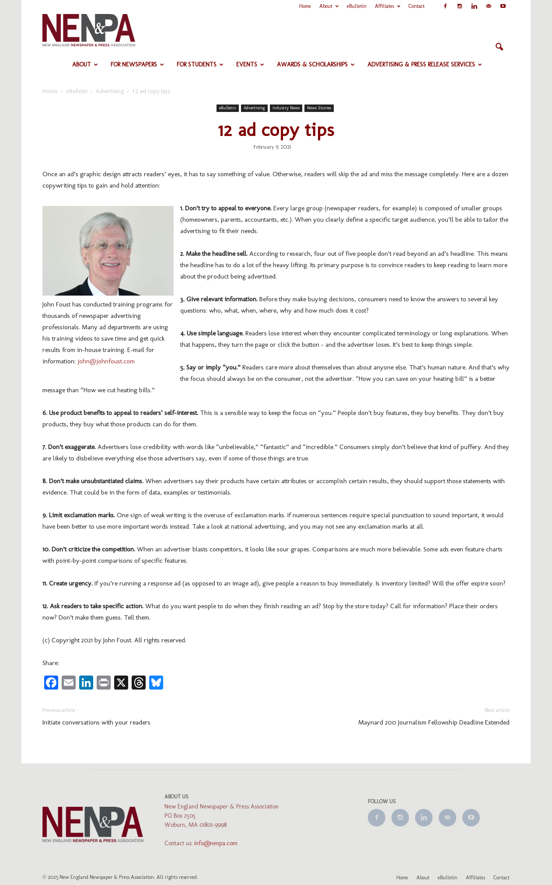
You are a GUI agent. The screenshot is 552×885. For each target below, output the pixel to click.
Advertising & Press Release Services (424, 64)
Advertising (254, 108)
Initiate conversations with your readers (96, 722)
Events (250, 64)
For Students (200, 64)
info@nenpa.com (216, 843)
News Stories (319, 108)
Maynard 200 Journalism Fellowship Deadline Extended (434, 722)
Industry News (286, 108)
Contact (417, 6)
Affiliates (387, 6)
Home (305, 6)
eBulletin (357, 6)
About (329, 6)
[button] (499, 47)
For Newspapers (137, 64)
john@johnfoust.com (106, 361)
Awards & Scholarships (316, 64)
